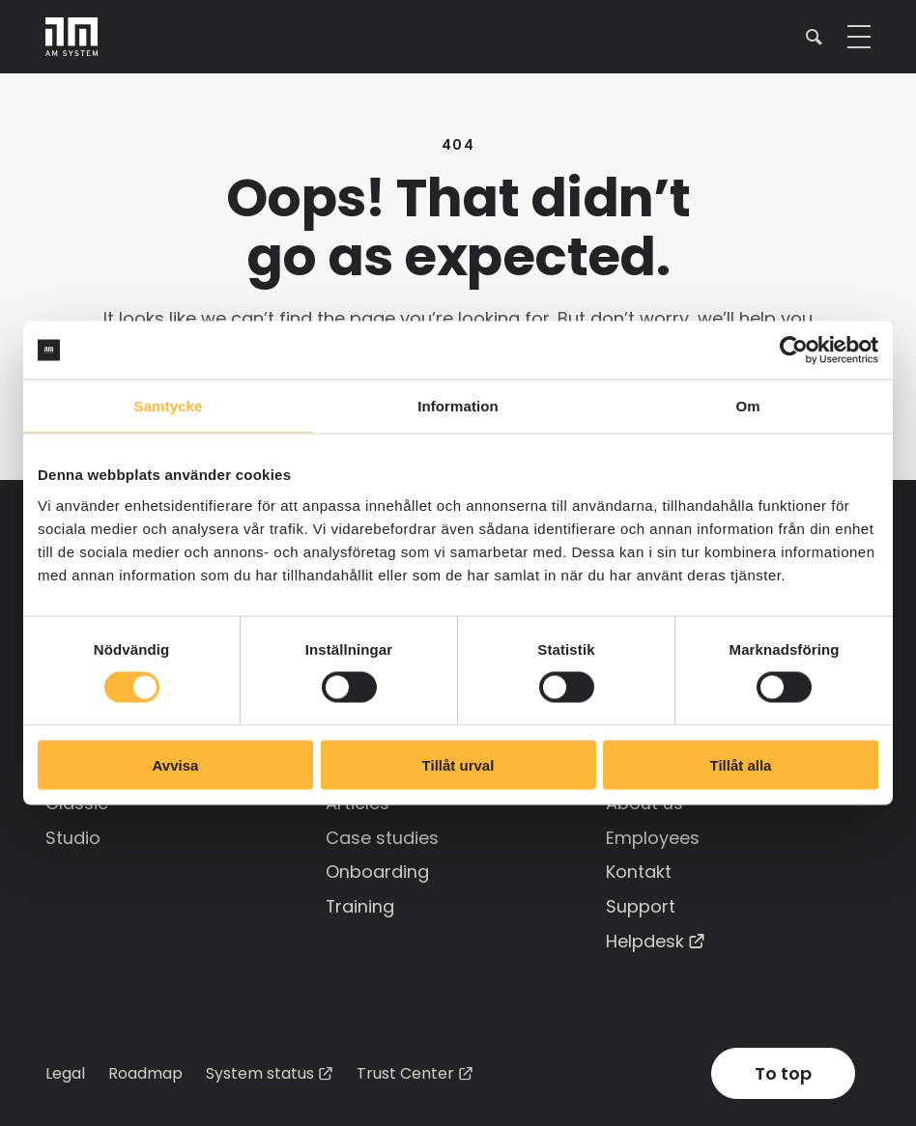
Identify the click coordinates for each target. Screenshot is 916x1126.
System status (260, 1069)
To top (783, 1069)
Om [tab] (747, 406)
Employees (653, 836)
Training (360, 903)
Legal (65, 1068)
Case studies (382, 836)
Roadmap (145, 1068)
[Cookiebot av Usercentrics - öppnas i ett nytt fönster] (793, 350)
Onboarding (377, 870)
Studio (72, 836)
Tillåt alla (741, 764)
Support (640, 903)
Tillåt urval (458, 764)
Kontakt (639, 870)
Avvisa (176, 764)
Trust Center (405, 1069)
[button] (814, 36)
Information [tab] (458, 406)
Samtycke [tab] (168, 406)
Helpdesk (645, 937)
